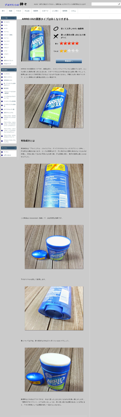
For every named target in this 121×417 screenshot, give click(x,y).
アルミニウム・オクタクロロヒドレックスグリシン (10, 117)
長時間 (64, 11)
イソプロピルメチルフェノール (10, 97)
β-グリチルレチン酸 (9, 109)
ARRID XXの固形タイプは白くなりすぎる (45, 19)
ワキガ (18, 11)
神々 (3, 11)
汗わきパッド (7, 63)
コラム (73, 11)
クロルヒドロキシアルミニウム (10, 141)
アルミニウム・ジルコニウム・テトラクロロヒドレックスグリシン (10, 124)
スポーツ (45, 11)
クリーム (6, 31)
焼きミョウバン (8, 77)
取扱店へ (69, 61)
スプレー (6, 44)
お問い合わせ (7, 155)
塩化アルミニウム (8, 112)
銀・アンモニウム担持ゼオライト (10, 84)
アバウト (6, 152)
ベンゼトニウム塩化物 (10, 101)
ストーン (6, 38)
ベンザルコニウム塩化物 (10, 105)
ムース (5, 28)
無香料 (35, 11)
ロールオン (7, 22)
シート (5, 51)
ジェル (5, 25)
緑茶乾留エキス (8, 80)
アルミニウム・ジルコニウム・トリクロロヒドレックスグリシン (10, 130)
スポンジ (6, 47)
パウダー (6, 54)
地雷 (10, 11)
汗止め (27, 11)
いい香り (55, 11)
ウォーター (7, 41)
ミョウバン (7, 74)
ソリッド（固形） (8, 35)
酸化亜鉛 (6, 88)
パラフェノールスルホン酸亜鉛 (10, 92)
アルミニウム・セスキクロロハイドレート (10, 136)
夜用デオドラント (8, 60)
